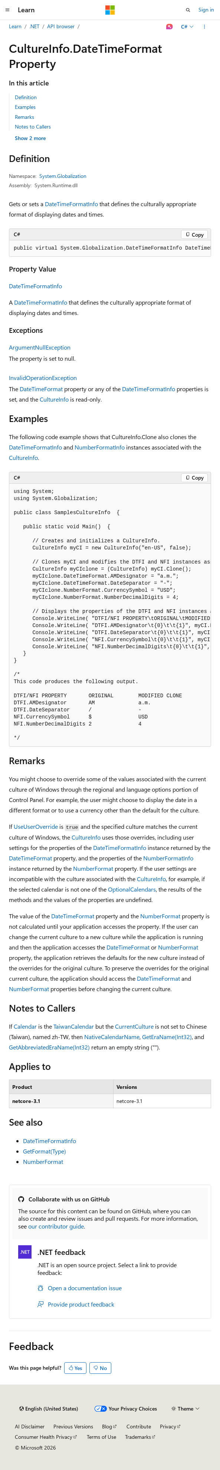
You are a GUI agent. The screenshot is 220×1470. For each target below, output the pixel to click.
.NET (34, 26)
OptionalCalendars (132, 889)
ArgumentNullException (39, 347)
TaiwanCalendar (73, 1026)
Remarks (24, 116)
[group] (110, 248)
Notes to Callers (33, 126)
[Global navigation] (7, 10)
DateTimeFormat (41, 389)
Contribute (139, 1426)
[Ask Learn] (169, 27)
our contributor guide (56, 1226)
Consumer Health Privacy (43, 1436)
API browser (61, 26)
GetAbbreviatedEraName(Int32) (49, 1047)
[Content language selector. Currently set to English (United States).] (49, 1409)
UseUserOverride (36, 826)
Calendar (25, 1026)
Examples (25, 106)
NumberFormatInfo (100, 447)
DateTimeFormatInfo (71, 204)
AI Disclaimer (30, 1426)
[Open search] (188, 10)
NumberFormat (93, 868)
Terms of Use (101, 1436)
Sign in (206, 9)
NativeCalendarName (111, 1037)
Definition (26, 97)
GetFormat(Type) (44, 1151)
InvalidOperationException (43, 378)
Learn (15, 26)
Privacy (168, 1426)
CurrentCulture (134, 1026)
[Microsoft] (110, 10)
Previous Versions (73, 1426)
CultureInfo (54, 399)
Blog (107, 1426)
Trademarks (138, 1436)
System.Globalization (62, 175)
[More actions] (204, 27)
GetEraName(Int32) (167, 1037)
